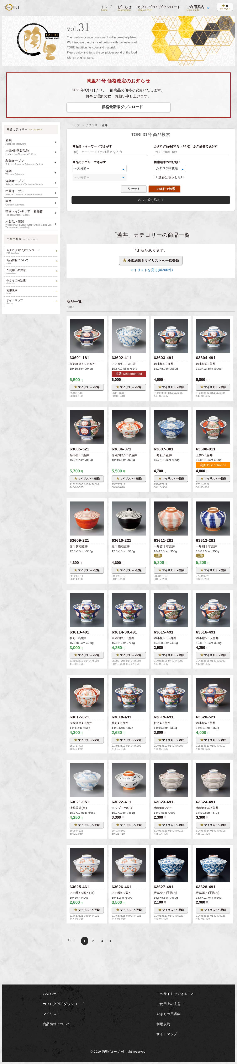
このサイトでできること (175, 994)
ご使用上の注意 (31, 271)
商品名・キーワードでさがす (92, 146)
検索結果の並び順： (167, 162)
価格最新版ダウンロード (122, 107)
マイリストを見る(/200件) (151, 270)
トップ (105, 8)
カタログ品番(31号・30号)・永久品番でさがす (186, 146)
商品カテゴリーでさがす (89, 162)
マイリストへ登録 (87, 387)
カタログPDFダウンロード (159, 8)
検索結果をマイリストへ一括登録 (151, 260)
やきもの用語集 (31, 281)
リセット (134, 189)
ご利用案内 (195, 8)
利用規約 (31, 291)
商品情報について (31, 261)
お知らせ (124, 8)
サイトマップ (31, 301)
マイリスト (51, 1014)
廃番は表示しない (171, 177)
